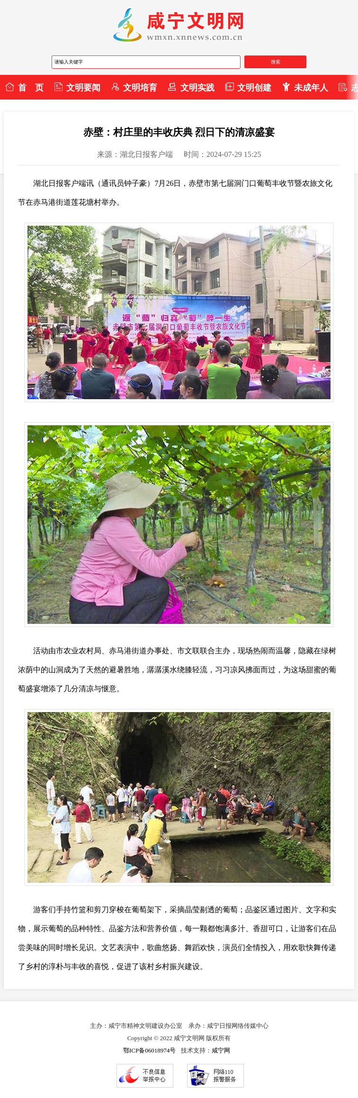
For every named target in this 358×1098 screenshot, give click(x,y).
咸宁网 (221, 1050)
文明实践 (191, 87)
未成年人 (305, 87)
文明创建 (248, 87)
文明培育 (134, 87)
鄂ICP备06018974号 (149, 1050)
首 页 (24, 87)
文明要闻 (77, 87)
